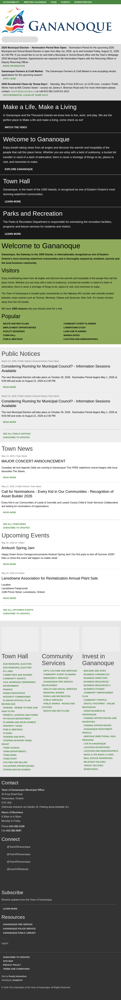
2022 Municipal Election (18, 668)
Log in (5, 947)
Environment (12, 686)
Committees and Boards (19, 675)
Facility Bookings (15, 332)
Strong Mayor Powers (18, 774)
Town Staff (11, 763)
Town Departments (16, 755)
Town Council (12, 752)
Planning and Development (21, 726)
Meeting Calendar (38, 2)
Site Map (9, 965)
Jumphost (17, 983)
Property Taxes (14, 730)
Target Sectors (95, 766)
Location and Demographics (82, 339)
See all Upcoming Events (19, 610)
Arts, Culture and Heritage (61, 671)
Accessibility (12, 2)
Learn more (11, 913)
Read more (11, 387)
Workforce (92, 769)
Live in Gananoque (96, 744)
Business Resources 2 (98, 686)
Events (71, 2)
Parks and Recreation (58, 697)
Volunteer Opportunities (20, 770)
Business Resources (97, 682)
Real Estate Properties (99, 758)
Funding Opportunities (99, 726)
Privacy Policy (13, 968)
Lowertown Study (76, 328)
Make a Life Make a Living (100, 755)
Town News (11, 759)
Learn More (14, 203)
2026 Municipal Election (18, 664)
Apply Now (10, 80)
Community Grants (15, 679)
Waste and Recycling (17, 325)
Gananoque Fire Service (19, 928)
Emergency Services (57, 678)
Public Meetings (14, 339)
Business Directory (97, 678)
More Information (15, 67)
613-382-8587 (14, 834)
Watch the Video (17, 128)
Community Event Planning (81, 325)
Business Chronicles (98, 675)
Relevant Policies (96, 762)
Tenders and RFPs (15, 741)
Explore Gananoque (20, 170)
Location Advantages (98, 748)
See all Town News (15, 524)
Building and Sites (96, 671)
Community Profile (96, 700)
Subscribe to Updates (17, 961)
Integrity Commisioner (18, 697)
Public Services (54, 700)
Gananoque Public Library (20, 937)
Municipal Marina (55, 693)
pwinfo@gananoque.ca (23, 92)
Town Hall (10, 336)
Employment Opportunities (21, 328)
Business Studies (95, 689)
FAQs (58, 2)
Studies (9, 737)
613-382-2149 (17, 830)
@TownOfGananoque (18, 851)
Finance (9, 690)
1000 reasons (19, 310)
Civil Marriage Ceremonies (20, 682)
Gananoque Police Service (20, 932)
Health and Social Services (61, 689)
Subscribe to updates (17, 438)
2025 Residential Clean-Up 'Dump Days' (27, 96)
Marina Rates (73, 336)
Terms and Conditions (17, 972)
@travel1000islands (17, 873)
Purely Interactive (18, 979)
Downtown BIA (90, 2)
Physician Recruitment (18, 722)
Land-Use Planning (76, 332)
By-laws (9, 671)
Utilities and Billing (16, 766)
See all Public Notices (18, 434)
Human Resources (15, 693)
